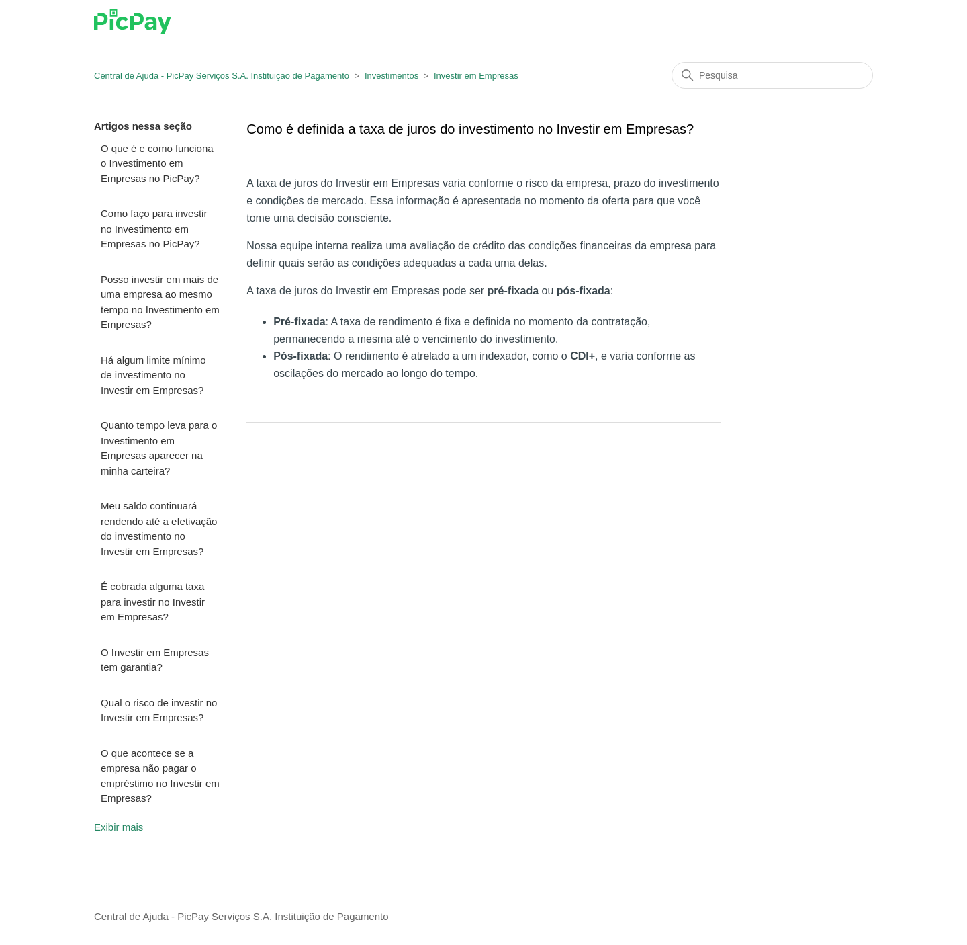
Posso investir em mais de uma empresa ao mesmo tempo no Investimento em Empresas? (160, 302)
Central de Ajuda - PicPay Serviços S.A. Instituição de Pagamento (221, 76)
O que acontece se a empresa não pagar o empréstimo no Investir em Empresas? (160, 776)
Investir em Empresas (476, 76)
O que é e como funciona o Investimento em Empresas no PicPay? (157, 163)
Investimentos (391, 76)
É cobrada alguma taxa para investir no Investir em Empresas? (153, 601)
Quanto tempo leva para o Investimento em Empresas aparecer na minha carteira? (159, 448)
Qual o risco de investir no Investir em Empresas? (159, 710)
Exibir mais (118, 827)
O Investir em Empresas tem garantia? (155, 660)
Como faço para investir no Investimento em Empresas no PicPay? (154, 228)
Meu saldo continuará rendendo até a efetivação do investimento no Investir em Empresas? (159, 528)
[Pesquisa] (772, 75)
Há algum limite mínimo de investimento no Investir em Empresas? (153, 375)
